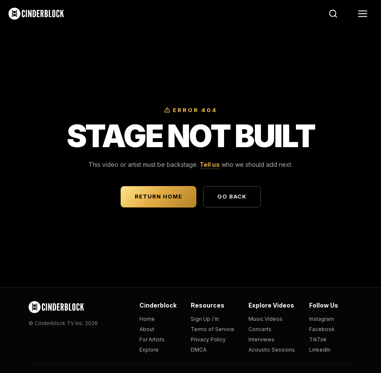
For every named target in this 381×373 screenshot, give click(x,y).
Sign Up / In (205, 319)
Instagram (321, 319)
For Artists (152, 339)
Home (147, 319)
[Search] (333, 13)
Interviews (261, 339)
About (146, 329)
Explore (149, 349)
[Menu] (362, 14)
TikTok (318, 339)
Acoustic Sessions (271, 349)
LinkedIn (320, 349)
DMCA (199, 349)
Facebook (322, 329)
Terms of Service (212, 329)
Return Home (158, 196)
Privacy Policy (208, 339)
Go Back (232, 196)
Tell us (210, 164)
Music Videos (265, 319)
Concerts (260, 329)
